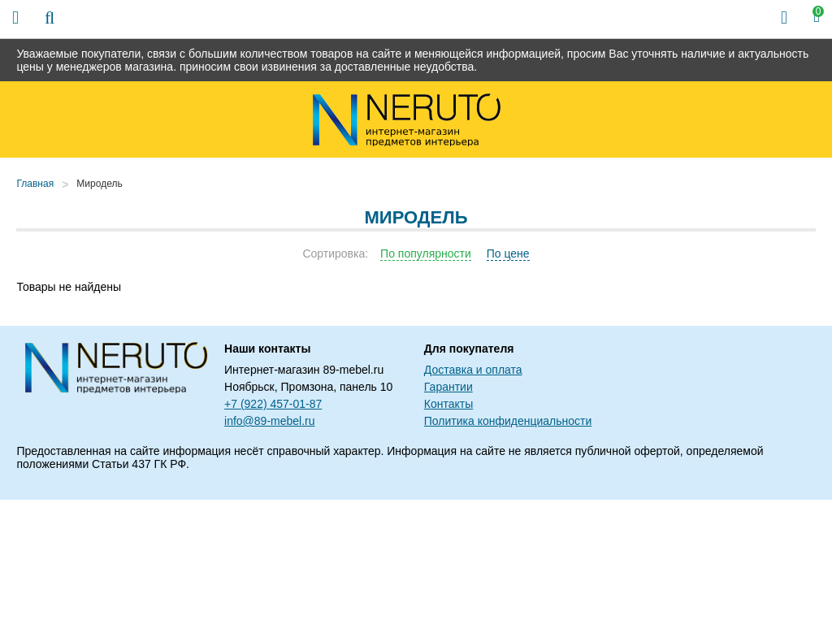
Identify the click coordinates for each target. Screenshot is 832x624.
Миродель (99, 183)
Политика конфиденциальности (508, 420)
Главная (35, 183)
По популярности (425, 253)
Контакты (448, 403)
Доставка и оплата (473, 369)
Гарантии (448, 386)
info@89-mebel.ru (269, 420)
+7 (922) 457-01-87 (273, 403)
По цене (508, 253)
